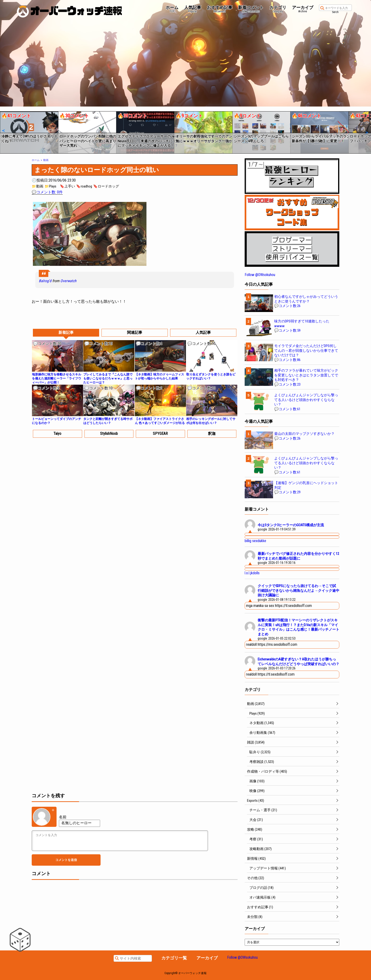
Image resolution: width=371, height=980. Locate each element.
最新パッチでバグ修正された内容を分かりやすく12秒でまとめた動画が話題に (298, 556)
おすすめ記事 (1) (260, 907)
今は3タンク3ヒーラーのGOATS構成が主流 (291, 525)
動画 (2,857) (256, 704)
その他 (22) (255, 878)
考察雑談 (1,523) (261, 762)
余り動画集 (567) (262, 733)
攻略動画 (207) (260, 849)
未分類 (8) (254, 917)
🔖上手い (67, 186)
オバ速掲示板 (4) (262, 897)
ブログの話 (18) (261, 888)
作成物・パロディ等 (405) (267, 771)
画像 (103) (257, 781)
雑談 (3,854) (256, 742)
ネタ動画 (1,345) (261, 723)
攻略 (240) (254, 829)
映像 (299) (257, 791)
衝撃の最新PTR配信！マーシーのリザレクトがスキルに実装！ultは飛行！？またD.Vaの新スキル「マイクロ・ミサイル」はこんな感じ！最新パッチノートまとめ (298, 627)
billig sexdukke (255, 541)
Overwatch (68, 281)
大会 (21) (256, 820)
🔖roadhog (84, 186)
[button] (3, 130)
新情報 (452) (256, 858)
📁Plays (50, 186)
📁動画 (37, 186)
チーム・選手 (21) (263, 810)
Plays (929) (257, 713)
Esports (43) (255, 800)
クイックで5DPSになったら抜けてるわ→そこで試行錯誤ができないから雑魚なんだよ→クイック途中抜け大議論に (298, 590)
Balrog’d (45, 281)
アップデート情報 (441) (267, 868)
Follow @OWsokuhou (260, 274)
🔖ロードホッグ (106, 186)
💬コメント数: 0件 (47, 192)
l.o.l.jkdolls (252, 573)
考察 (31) (256, 839)
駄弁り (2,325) (259, 752)
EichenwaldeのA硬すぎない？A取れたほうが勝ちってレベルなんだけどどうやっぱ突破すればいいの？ (298, 661)
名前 (62, 817)
